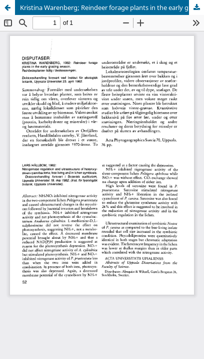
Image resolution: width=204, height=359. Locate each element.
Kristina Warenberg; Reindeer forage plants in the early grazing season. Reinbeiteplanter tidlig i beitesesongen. (112, 7)
